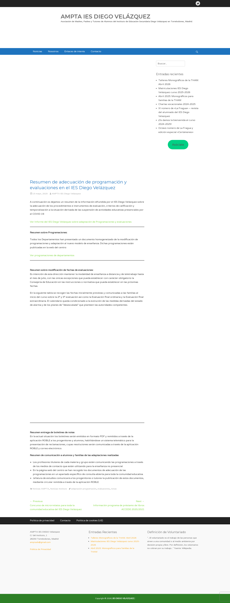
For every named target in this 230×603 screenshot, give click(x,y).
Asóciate (178, 145)
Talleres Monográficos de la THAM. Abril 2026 (113, 537)
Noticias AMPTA (41, 488)
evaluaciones (104, 488)
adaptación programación (83, 488)
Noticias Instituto (58, 488)
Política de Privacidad (40, 549)
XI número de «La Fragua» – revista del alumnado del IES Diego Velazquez (178, 112)
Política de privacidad (42, 520)
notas (114, 488)
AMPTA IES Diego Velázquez (66, 193)
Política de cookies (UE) (89, 520)
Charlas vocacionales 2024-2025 (177, 104)
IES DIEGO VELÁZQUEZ (123, 598)
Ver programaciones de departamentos (52, 255)
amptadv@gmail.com (40, 542)
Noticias (37, 51)
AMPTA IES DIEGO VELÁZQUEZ (105, 16)
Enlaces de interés (74, 51)
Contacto (96, 51)
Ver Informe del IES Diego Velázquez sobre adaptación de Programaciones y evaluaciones (81, 221)
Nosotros (53, 51)
